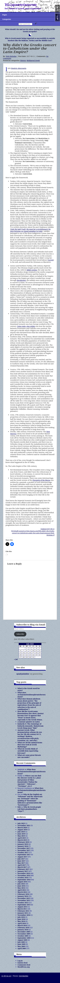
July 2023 (21, 823)
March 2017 (22, 867)
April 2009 (22, 948)
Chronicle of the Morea (41, 480)
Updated (47, 529)
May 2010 (21, 921)
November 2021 (24, 825)
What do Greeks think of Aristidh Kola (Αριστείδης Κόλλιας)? (28, 751)
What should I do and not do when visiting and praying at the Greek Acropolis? (30, 30)
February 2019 (23, 842)
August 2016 (22, 882)
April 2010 (22, 923)
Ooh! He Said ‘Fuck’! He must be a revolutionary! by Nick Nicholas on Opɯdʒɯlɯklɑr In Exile (30, 230)
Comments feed (24, 965)
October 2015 (23, 902)
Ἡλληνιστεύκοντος (21, 4)
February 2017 (23, 869)
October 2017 (23, 852)
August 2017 (22, 857)
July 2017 (21, 859)
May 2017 (21, 863)
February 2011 (23, 911)
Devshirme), (21, 280)
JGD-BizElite (23, 976)
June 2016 (21, 886)
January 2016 (23, 896)
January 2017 (23, 871)
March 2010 (22, 925)
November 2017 (24, 850)
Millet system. (32, 270)
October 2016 (23, 877)
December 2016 (24, 873)
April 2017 (22, 865)
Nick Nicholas (11, 56)
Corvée (50, 260)
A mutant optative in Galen (29, 722)
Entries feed (23, 963)
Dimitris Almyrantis (18, 68)
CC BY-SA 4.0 (6, 976)
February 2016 (23, 894)
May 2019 (21, 836)
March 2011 (22, 909)
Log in (20, 961)
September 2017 (24, 854)
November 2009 (24, 934)
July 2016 (21, 884)
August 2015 (22, 907)
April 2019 (22, 838)
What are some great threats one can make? (29, 756)
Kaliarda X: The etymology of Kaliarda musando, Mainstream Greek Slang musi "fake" (30, 726)
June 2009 (21, 944)
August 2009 (22, 940)
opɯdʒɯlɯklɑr (22, 674)
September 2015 (24, 905)
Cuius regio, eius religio (26, 326)
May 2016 (21, 888)
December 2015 (24, 898)
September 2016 (24, 879)
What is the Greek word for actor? (29, 689)
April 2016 (22, 890)
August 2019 (22, 830)
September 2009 (24, 938)
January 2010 (23, 929)
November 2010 (24, 915)
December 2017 (24, 848)
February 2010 (23, 927)
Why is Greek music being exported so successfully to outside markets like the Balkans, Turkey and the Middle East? (30, 39)
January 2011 (23, 913)
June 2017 (21, 861)
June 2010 (21, 919)
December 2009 (24, 932)
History (23, 60)
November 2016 (24, 875)
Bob (19, 807)
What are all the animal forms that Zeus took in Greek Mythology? (30, 744)
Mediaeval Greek (33, 60)
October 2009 (23, 936)
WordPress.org (24, 967)
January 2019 (23, 844)
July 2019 (21, 832)
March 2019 (22, 840)
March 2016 (22, 892)
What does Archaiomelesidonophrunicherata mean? (32, 694)
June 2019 (21, 834)
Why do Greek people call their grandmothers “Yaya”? (29, 809)
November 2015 (24, 900)
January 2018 (23, 846)
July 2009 (21, 942)
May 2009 (21, 946)
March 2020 (22, 827)
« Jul (16, 659)
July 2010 (21, 917)
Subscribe (20, 634)
